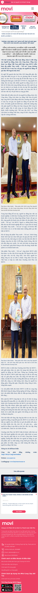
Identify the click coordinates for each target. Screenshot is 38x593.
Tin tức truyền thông (18, 31)
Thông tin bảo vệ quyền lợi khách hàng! (15, 2)
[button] (2, 494)
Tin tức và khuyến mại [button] (7, 31)
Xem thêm (19, 511)
